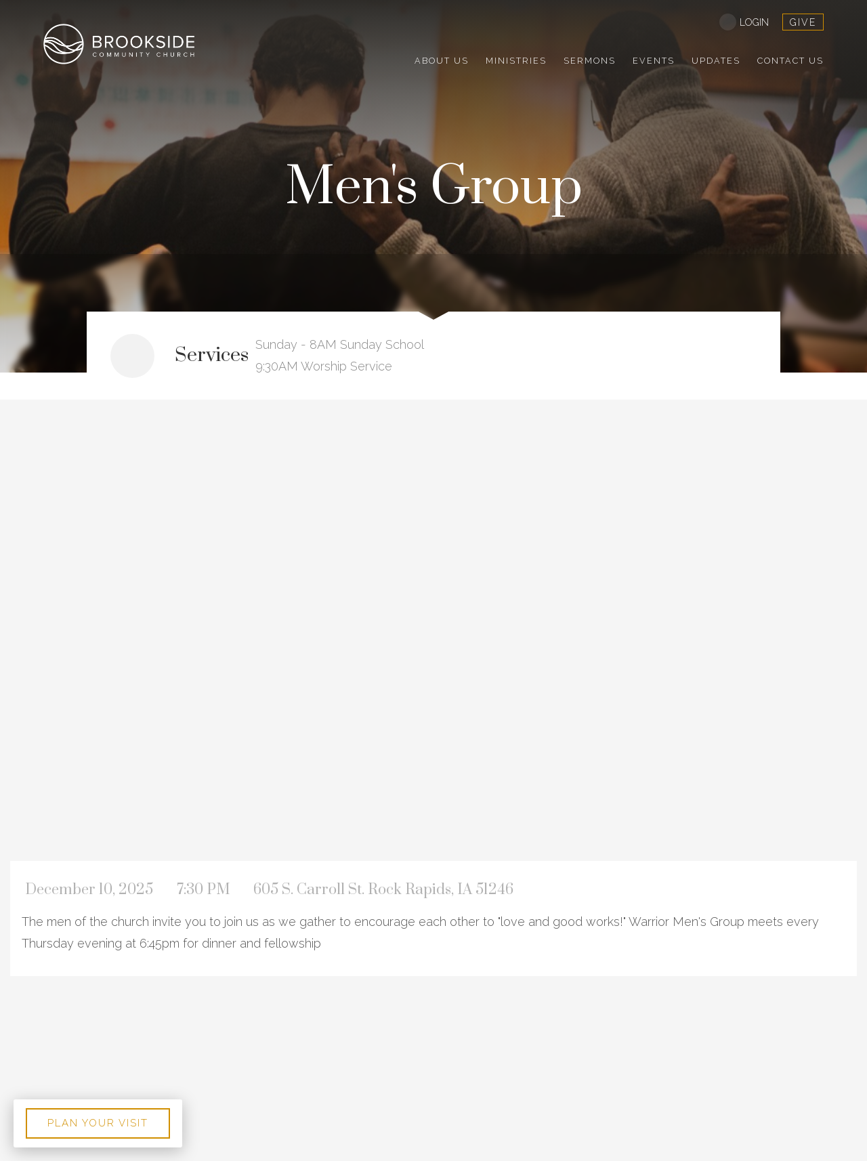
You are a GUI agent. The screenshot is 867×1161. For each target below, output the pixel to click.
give (803, 22)
